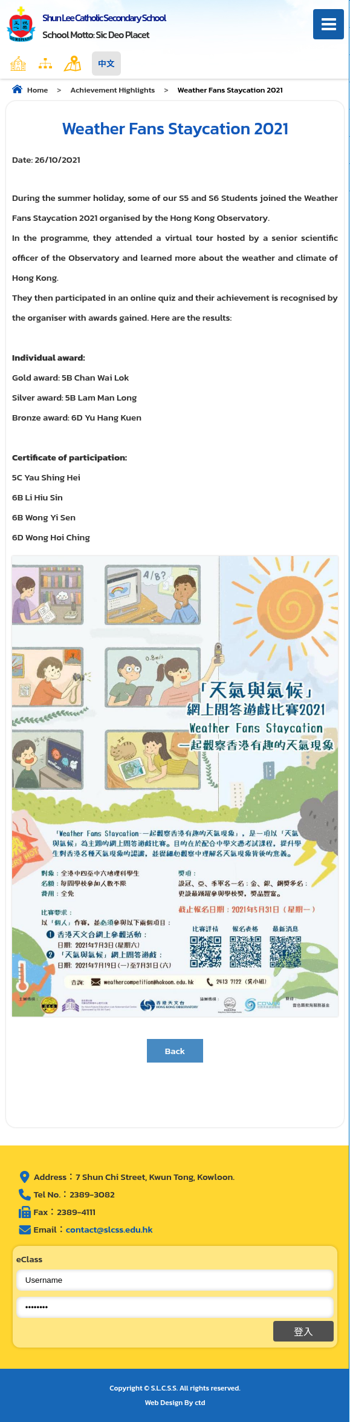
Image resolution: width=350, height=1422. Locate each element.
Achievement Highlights (112, 90)
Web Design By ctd (175, 1402)
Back (175, 1051)
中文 (106, 63)
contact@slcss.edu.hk (109, 1229)
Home (44, 63)
